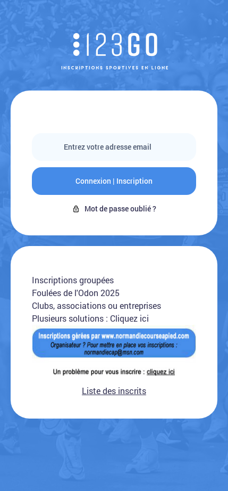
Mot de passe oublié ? (114, 208)
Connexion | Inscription (114, 181)
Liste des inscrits (114, 390)
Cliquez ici (129, 318)
